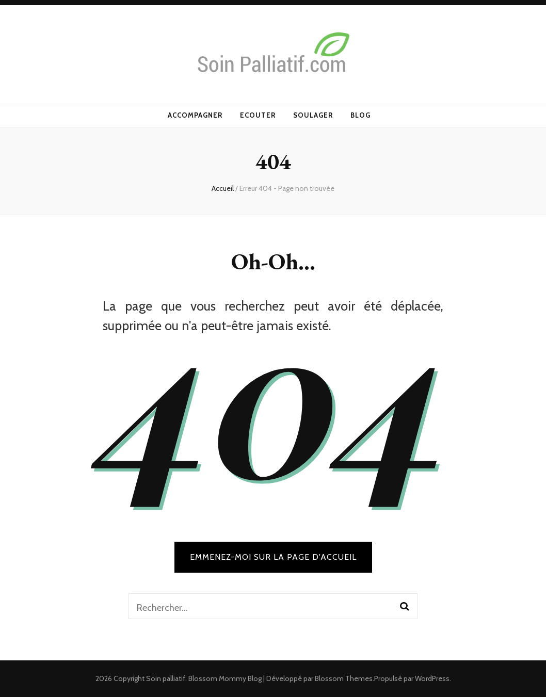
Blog (360, 115)
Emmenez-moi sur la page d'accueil (273, 557)
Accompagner (195, 115)
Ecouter (258, 115)
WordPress (432, 678)
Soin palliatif (165, 678)
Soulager (313, 115)
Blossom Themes (344, 678)
